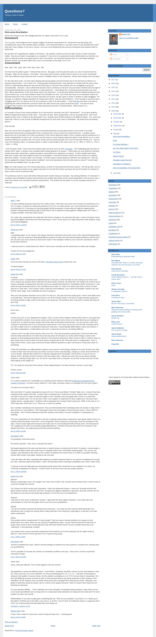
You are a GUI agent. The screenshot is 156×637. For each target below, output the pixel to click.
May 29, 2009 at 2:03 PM (18, 305)
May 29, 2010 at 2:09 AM (18, 617)
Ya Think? (116, 152)
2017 (113, 80)
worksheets (113, 244)
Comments (115, 59)
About (15, 24)
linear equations (115, 213)
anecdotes (113, 195)
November (117, 118)
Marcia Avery (16, 611)
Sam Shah (115, 254)
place (113, 285)
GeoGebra (113, 185)
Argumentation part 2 (119, 336)
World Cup (115, 318)
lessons (111, 209)
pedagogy (112, 220)
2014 (113, 91)
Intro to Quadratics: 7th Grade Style (126, 168)
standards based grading (118, 237)
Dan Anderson (117, 340)
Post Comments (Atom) (24, 631)
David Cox (15, 230)
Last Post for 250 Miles (119, 271)
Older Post (96, 626)
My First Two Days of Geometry (122, 304)
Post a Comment (11, 622)
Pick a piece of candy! (119, 330)
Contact (25, 24)
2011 (113, 103)
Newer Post (9, 626)
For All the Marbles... (121, 144)
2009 (113, 111)
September (117, 126)
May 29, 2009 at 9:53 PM (18, 373)
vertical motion (114, 240)
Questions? (15, 11)
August (116, 129)
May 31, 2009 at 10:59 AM (18, 471)
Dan (78, 101)
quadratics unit (114, 227)
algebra (111, 192)
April (115, 173)
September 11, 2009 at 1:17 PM (20, 606)
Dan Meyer (15, 436)
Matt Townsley (117, 308)
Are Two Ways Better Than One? (125, 148)
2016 (113, 83)
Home (7, 24)
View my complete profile (128, 38)
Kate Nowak (116, 269)
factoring (112, 206)
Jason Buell (116, 334)
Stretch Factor (118, 156)
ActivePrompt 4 (117, 324)
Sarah (13, 259)
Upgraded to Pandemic (122, 164)
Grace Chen (116, 283)
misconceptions (115, 216)
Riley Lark (115, 322)
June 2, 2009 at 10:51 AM (18, 557)
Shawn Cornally (117, 289)
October (116, 122)
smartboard (113, 234)
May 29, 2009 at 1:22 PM (18, 254)
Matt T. (13, 201)
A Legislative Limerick (119, 291)
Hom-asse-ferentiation (121, 136)
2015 (113, 87)
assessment (113, 199)
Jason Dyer (116, 301)
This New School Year (54, 262)
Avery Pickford (117, 316)
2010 (113, 107)
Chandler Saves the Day (122, 160)
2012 (113, 99)
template (69, 149)
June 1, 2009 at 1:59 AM (18, 537)
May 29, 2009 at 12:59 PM (18, 225)
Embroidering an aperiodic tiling (122, 257)
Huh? (115, 140)
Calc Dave (115, 295)
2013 (113, 95)
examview (112, 202)
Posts (113, 55)
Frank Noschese (118, 275)
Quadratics (113, 188)
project (111, 223)
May (115, 134)
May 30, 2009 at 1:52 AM (18, 431)
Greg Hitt (115, 344)
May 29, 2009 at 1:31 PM (18, 269)
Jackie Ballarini (117, 328)
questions (112, 230)
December (117, 114)
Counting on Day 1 (118, 297)
